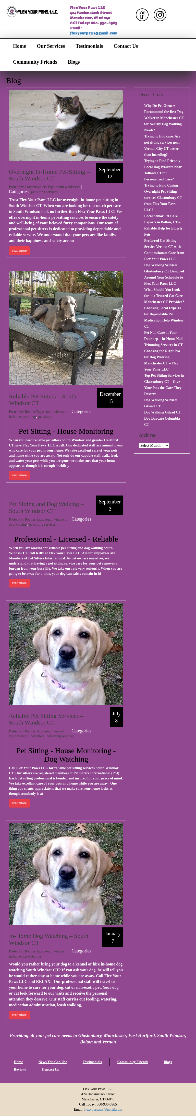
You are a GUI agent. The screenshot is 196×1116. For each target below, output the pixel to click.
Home (19, 46)
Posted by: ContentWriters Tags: (32, 187)
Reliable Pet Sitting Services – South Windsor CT (46, 719)
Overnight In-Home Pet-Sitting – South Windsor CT (49, 175)
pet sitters (45, 417)
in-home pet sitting (22, 417)
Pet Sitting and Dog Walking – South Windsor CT (46, 507)
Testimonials (89, 46)
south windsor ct (68, 187)
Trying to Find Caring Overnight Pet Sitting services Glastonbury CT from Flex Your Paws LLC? (163, 197)
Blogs (74, 62)
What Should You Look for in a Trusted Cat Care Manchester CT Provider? (164, 296)
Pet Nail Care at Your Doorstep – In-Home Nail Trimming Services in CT (163, 339)
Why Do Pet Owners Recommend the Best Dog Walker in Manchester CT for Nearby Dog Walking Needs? (164, 118)
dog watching (18, 736)
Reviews (20, 1070)
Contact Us (126, 46)
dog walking (18, 524)
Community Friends (35, 62)
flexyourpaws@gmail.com (93, 33)
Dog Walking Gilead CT (162, 412)
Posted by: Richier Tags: (27, 412)
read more (19, 250)
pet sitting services (44, 192)
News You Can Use (53, 1062)
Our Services (51, 46)
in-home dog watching (25, 956)
